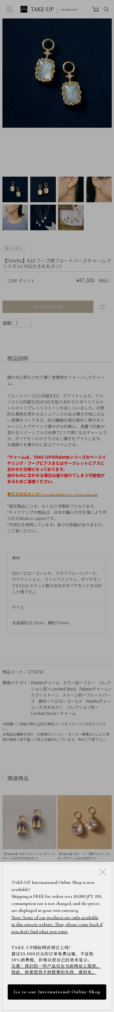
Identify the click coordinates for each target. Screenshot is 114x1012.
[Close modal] (103, 872)
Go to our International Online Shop (57, 992)
